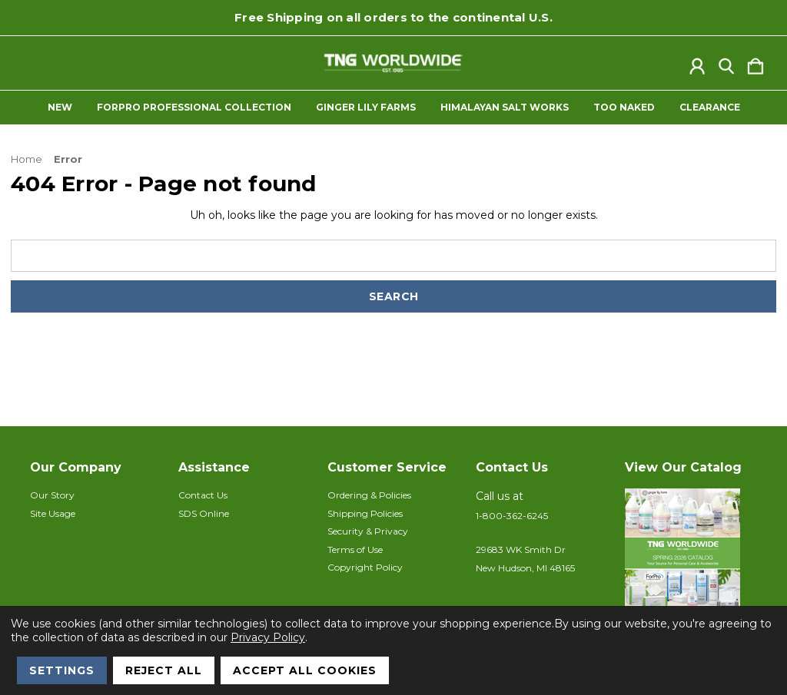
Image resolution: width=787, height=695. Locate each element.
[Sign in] (697, 63)
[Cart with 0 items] (755, 63)
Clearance (709, 107)
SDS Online (203, 513)
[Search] (726, 63)
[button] (691, 565)
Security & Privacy (367, 531)
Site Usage (52, 513)
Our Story (52, 495)
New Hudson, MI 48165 (525, 568)
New (60, 107)
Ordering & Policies (369, 495)
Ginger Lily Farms (366, 107)
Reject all (163, 670)
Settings (62, 670)
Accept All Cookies (305, 670)
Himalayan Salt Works (504, 107)
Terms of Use (355, 549)
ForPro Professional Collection (194, 107)
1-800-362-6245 (512, 515)
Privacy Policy (268, 637)
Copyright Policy (365, 567)
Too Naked (624, 107)
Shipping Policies (365, 513)
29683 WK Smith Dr (521, 549)
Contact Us (202, 495)
